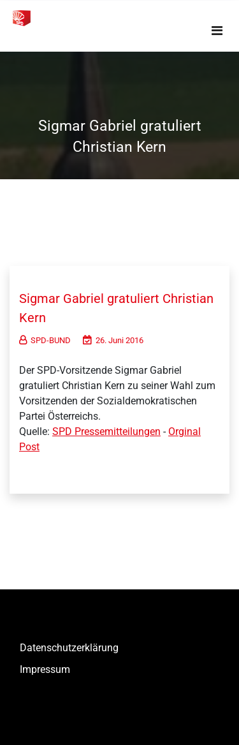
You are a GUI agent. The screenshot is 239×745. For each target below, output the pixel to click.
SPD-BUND (45, 340)
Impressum (45, 669)
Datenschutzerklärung (69, 648)
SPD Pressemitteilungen (106, 431)
